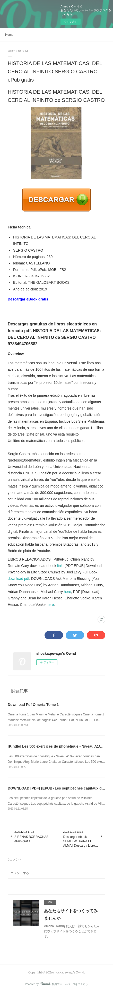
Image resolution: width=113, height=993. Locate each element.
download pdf (18, 579)
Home (9, 35)
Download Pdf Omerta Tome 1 (33, 705)
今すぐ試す (70, 21)
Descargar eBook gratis (28, 299)
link (60, 566)
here (67, 592)
